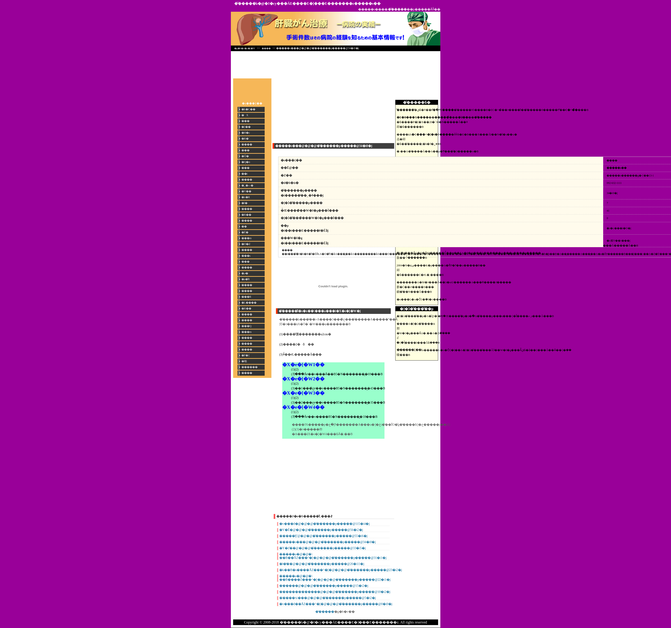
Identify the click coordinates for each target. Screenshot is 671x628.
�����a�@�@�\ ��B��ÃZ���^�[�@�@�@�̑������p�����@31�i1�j (333, 556)
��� (245, 121)
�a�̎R (245, 279)
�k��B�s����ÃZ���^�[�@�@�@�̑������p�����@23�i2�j (340, 570)
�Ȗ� (245, 156)
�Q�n (245, 162)
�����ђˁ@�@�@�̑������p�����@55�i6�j (323, 536)
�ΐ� (244, 203)
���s (246, 255)
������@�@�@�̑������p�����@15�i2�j (323, 585)
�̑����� (324, 611)
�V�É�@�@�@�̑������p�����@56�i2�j (321, 530)
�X (244, 115)
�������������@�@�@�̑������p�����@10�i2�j (334, 592)
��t (244, 173)
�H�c (245, 132)
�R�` (245, 138)
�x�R (245, 197)
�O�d (245, 244)
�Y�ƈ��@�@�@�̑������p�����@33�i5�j (322, 548)
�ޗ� (244, 273)
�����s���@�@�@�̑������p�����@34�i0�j (327, 542)
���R (246, 296)
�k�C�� (248, 109)
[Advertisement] (336, 63)
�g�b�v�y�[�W (244, 48)
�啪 (244, 361)
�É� (244, 232)
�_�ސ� (247, 185)
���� (266, 48)
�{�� (246, 126)
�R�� (246, 214)
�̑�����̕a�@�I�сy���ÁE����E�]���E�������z (294, 3)
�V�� (246, 191)
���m (246, 238)
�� (244, 226)
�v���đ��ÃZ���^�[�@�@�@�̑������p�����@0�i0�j (335, 604)
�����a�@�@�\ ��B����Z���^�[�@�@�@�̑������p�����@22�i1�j (335, 577)
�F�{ (245, 355)
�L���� (249, 302)
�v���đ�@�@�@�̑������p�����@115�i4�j (324, 523)
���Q (246, 326)
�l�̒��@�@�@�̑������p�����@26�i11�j (321, 564)
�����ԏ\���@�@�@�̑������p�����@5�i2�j (327, 598)
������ (249, 367)
